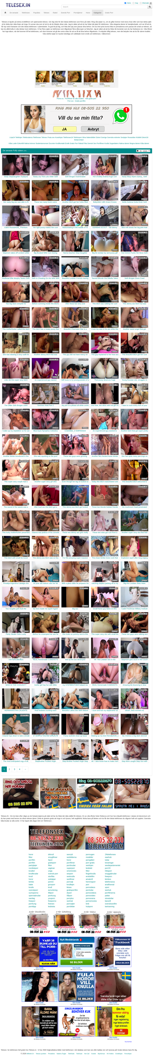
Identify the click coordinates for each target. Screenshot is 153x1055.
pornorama (90, 898)
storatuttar (109, 898)
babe (31, 885)
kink (87, 904)
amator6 (89, 879)
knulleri (32, 871)
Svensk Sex (91, 143)
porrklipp (32, 906)
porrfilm (32, 860)
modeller (89, 857)
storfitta (51, 876)
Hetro (129, 3)
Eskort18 (145, 137)
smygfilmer (52, 857)
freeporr (32, 901)
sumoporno (33, 893)
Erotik (67, 143)
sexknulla (71, 876)
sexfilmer (70, 879)
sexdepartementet (112, 865)
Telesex (44, 137)
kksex (69, 887)
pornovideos (91, 893)
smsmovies (71, 871)
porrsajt (70, 882)
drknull (51, 854)
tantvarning (109, 906)
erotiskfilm (90, 876)
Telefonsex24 (68, 137)
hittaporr (108, 871)
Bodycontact (78, 140)
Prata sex (51, 137)
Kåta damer (144, 143)
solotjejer (52, 879)
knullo (31, 887)
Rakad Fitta (82, 143)
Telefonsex (37, 137)
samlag (32, 898)
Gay (136, 3)
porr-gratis (90, 863)
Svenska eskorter (113, 137)
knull (31, 876)
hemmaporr (91, 882)
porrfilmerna (110, 893)
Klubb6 (138, 137)
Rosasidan (131, 137)
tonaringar (109, 863)
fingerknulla (91, 874)
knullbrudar (33, 874)
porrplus (70, 898)
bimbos (108, 879)
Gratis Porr (74, 143)
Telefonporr (78, 137)
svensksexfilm (111, 904)
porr (87, 885)
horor (31, 854)
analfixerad (109, 885)
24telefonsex (110, 854)
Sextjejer (124, 137)
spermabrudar (35, 896)
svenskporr (33, 890)
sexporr (70, 874)
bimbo (31, 882)
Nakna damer (124, 143)
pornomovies (91, 901)
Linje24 (12, 137)
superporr (71, 868)
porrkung (52, 896)
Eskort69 (20, 143)
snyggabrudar (111, 874)
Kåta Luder (13, 143)
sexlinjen (89, 865)
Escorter (52, 143)
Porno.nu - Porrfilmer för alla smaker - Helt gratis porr (76, 99)
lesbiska (51, 906)
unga (50, 871)
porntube (89, 890)
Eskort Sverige (101, 137)
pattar (107, 896)
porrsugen (90, 854)
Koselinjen (59, 137)
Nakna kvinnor (29, 143)
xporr (107, 887)
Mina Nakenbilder (88, 137)
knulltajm (70, 885)
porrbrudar (71, 865)
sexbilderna (71, 857)
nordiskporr (33, 868)
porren (51, 882)
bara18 (108, 901)
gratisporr (52, 863)
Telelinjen (18, 137)
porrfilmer (71, 863)
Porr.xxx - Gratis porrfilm (77, 101)
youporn (51, 898)
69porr (51, 893)
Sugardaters (114, 143)
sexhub (108, 890)
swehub (108, 857)
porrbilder (71, 906)
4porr (50, 860)
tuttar (107, 860)
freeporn (108, 876)
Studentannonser (42, 143)
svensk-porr (53, 874)
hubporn (89, 906)
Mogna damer (135, 143)
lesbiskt (89, 868)
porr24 (107, 868)
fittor (30, 857)
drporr (69, 893)
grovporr (51, 885)
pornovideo (90, 896)
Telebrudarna (28, 137)
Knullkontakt (60, 143)
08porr (69, 896)
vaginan (51, 868)
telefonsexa (110, 882)
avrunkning (52, 890)
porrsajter (71, 904)
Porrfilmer (100, 143)
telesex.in (30, 1054)
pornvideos (90, 887)
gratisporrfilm (72, 890)
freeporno (52, 901)
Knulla (106, 143)
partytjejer (33, 865)
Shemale (145, 3)
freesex (51, 904)
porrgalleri (90, 860)
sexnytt (70, 854)
